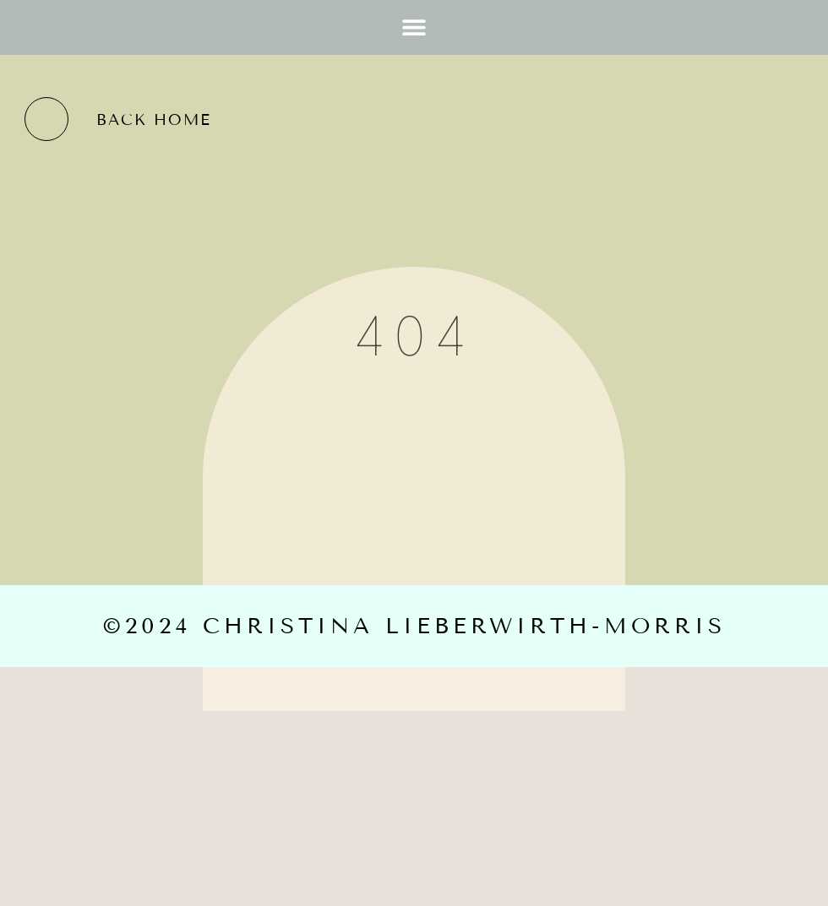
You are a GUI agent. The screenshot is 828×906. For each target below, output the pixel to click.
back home (153, 120)
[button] (414, 27)
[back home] (46, 119)
